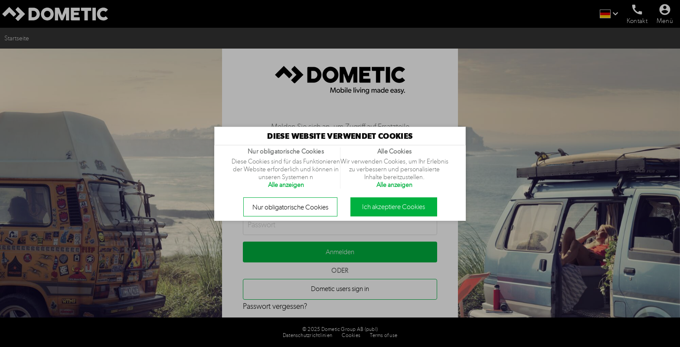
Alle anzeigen (286, 185)
